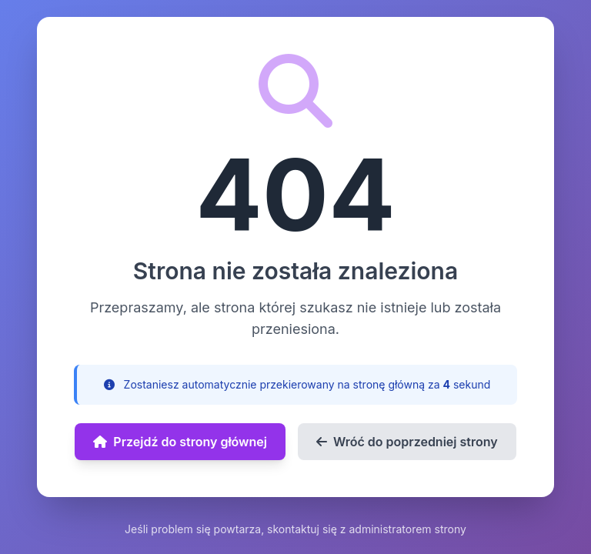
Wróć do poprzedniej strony (407, 441)
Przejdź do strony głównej (180, 441)
